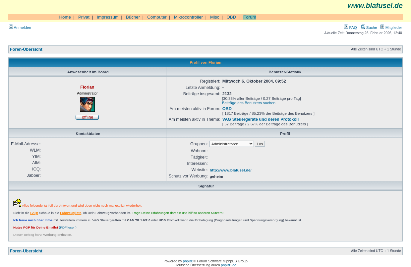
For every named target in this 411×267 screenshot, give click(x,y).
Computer (157, 17)
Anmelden (20, 27)
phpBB (188, 261)
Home (65, 17)
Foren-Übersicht (26, 49)
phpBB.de (228, 265)
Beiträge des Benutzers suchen (248, 102)
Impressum (108, 17)
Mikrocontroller (188, 17)
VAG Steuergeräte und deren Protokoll (260, 119)
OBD (231, 17)
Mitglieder (391, 27)
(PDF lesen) (45, 227)
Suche (369, 27)
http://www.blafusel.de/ (231, 170)
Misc (214, 17)
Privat (83, 17)
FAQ (350, 27)
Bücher (133, 17)
